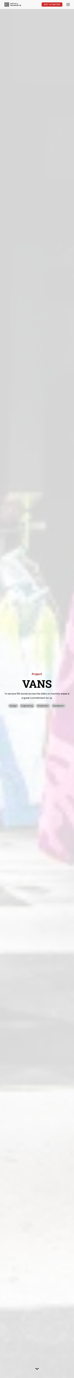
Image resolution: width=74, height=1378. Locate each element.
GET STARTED (52, 4)
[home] (13, 4)
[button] (67, 4)
